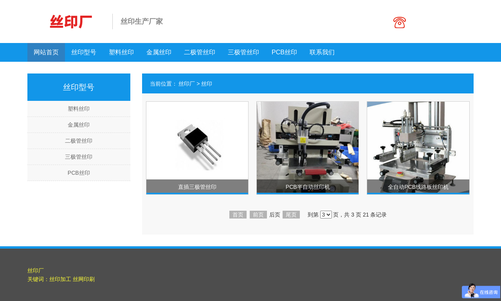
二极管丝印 (199, 52)
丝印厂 (186, 84)
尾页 (291, 214)
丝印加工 (60, 279)
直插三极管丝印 (197, 187)
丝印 (206, 84)
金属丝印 (158, 52)
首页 (237, 214)
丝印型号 (83, 52)
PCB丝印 (284, 52)
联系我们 (322, 52)
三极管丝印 (243, 52)
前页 (258, 214)
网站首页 (46, 52)
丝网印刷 (84, 279)
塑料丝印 (121, 52)
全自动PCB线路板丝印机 (418, 187)
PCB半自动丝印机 (308, 187)
